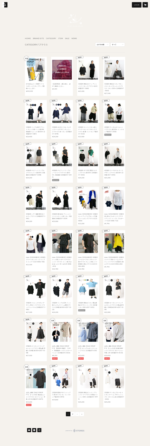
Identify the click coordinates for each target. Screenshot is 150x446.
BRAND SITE (38, 38)
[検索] (4, 4)
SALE (67, 38)
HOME (28, 38)
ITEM (60, 38)
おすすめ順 (100, 44)
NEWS (74, 38)
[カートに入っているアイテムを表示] (145, 4)
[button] (136, 5)
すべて (114, 44)
